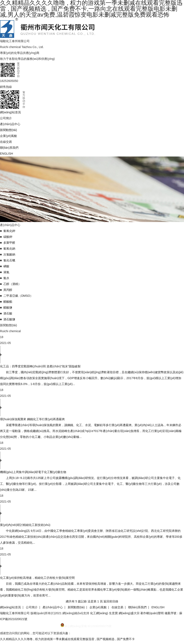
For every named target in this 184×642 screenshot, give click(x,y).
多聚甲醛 (9, 242)
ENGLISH (6, 153)
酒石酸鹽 (9, 319)
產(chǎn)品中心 (10, 124)
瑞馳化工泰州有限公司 (15, 613)
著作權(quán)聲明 (151, 613)
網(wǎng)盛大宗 (129, 613)
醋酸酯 (7, 301)
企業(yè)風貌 (8, 136)
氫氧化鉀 (9, 231)
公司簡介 (6, 118)
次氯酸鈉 (9, 254)
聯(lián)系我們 (9, 147)
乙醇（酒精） (12, 284)
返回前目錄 (110, 601)
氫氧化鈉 (9, 248)
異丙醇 (7, 290)
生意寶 (113, 613)
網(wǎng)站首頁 (10, 112)
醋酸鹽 (7, 307)
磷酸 (6, 266)
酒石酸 (7, 313)
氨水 (6, 278)
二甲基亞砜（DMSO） (18, 295)
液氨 (6, 272)
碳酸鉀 (7, 236)
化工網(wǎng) (99, 613)
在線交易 (6, 141)
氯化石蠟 (9, 260)
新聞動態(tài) (8, 130)
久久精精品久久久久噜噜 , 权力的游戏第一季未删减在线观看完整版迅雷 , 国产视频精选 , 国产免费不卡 (67, 639)
